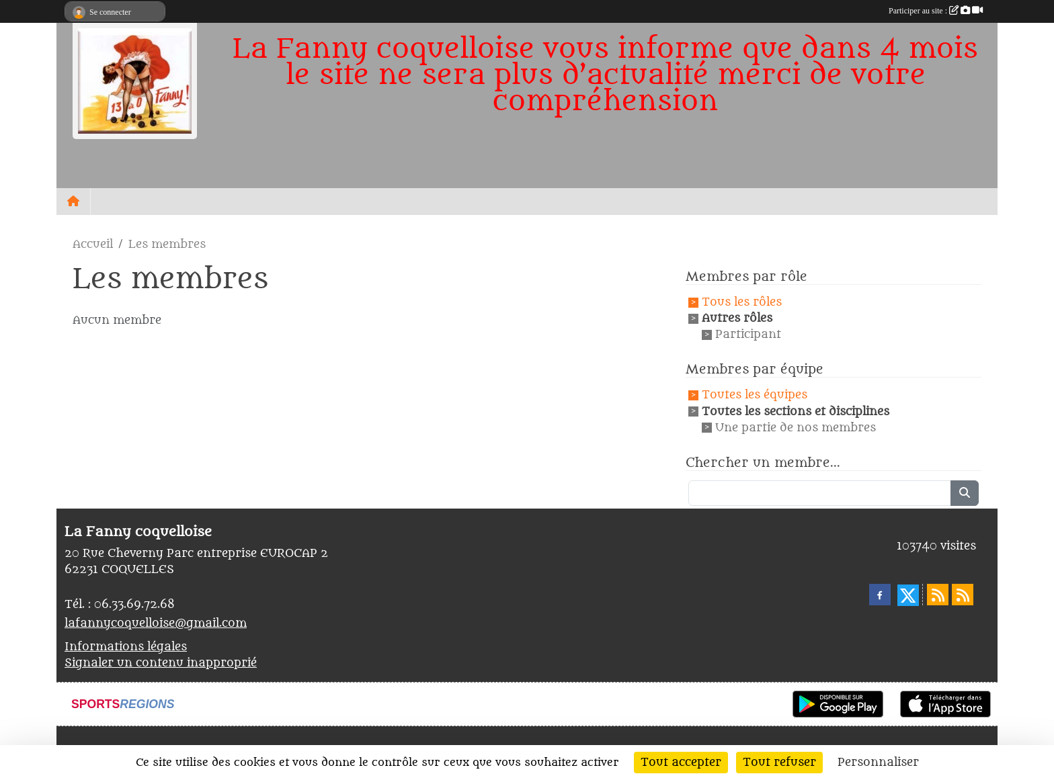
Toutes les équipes (754, 395)
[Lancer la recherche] (964, 493)
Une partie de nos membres (795, 428)
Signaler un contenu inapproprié (161, 663)
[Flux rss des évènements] (962, 594)
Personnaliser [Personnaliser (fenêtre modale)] (878, 762)
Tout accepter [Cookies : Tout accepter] (681, 762)
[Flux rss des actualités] (937, 594)
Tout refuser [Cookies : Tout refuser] (779, 762)
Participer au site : (936, 10)
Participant (748, 334)
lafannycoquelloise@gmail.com (156, 623)
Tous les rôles (742, 302)
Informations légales (126, 647)
